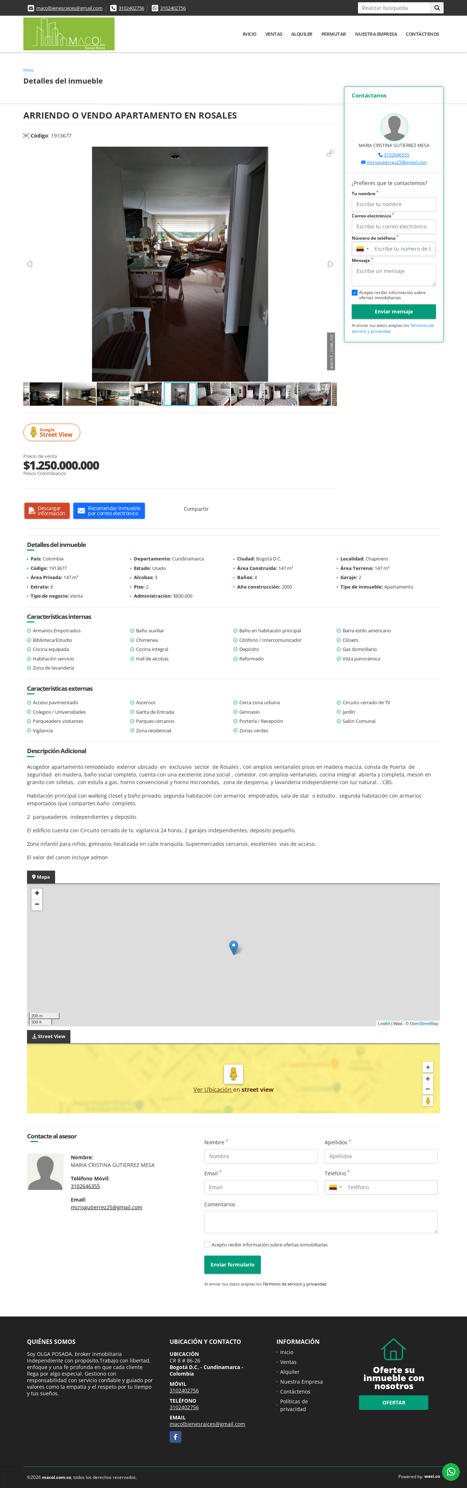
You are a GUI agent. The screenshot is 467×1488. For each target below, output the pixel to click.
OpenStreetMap (424, 1023)
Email (212, 1173)
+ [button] (37, 893)
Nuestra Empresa (376, 34)
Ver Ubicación (213, 1090)
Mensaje (362, 260)
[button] (330, 153)
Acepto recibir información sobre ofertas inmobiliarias (270, 1244)
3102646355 (396, 155)
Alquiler (302, 34)
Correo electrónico (373, 216)
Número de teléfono (375, 238)
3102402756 (131, 8)
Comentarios (219, 1204)
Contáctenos (422, 34)
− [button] (37, 904)
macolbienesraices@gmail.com (69, 8)
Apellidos (338, 1142)
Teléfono (337, 1173)
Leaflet (384, 1023)
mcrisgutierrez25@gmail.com (397, 162)
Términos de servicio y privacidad (295, 1284)
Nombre (216, 1142)
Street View (53, 433)
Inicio (249, 34)
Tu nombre (365, 193)
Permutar (333, 34)
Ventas (273, 34)
